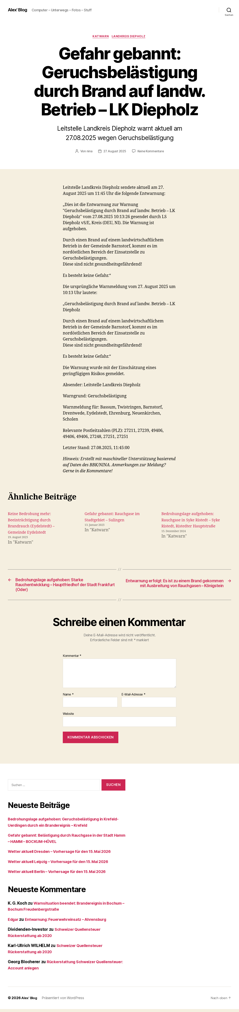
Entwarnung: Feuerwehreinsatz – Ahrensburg (70, 922)
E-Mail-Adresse (133, 697)
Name (68, 697)
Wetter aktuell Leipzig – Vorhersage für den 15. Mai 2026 (63, 864)
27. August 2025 (114, 152)
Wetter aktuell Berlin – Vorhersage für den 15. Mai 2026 (62, 874)
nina (89, 152)
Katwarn (100, 37)
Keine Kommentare (151, 152)
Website (68, 717)
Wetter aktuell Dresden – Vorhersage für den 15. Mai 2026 (65, 854)
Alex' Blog (18, 9)
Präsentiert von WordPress (63, 1001)
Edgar (14, 922)
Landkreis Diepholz (129, 37)
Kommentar (72, 659)
